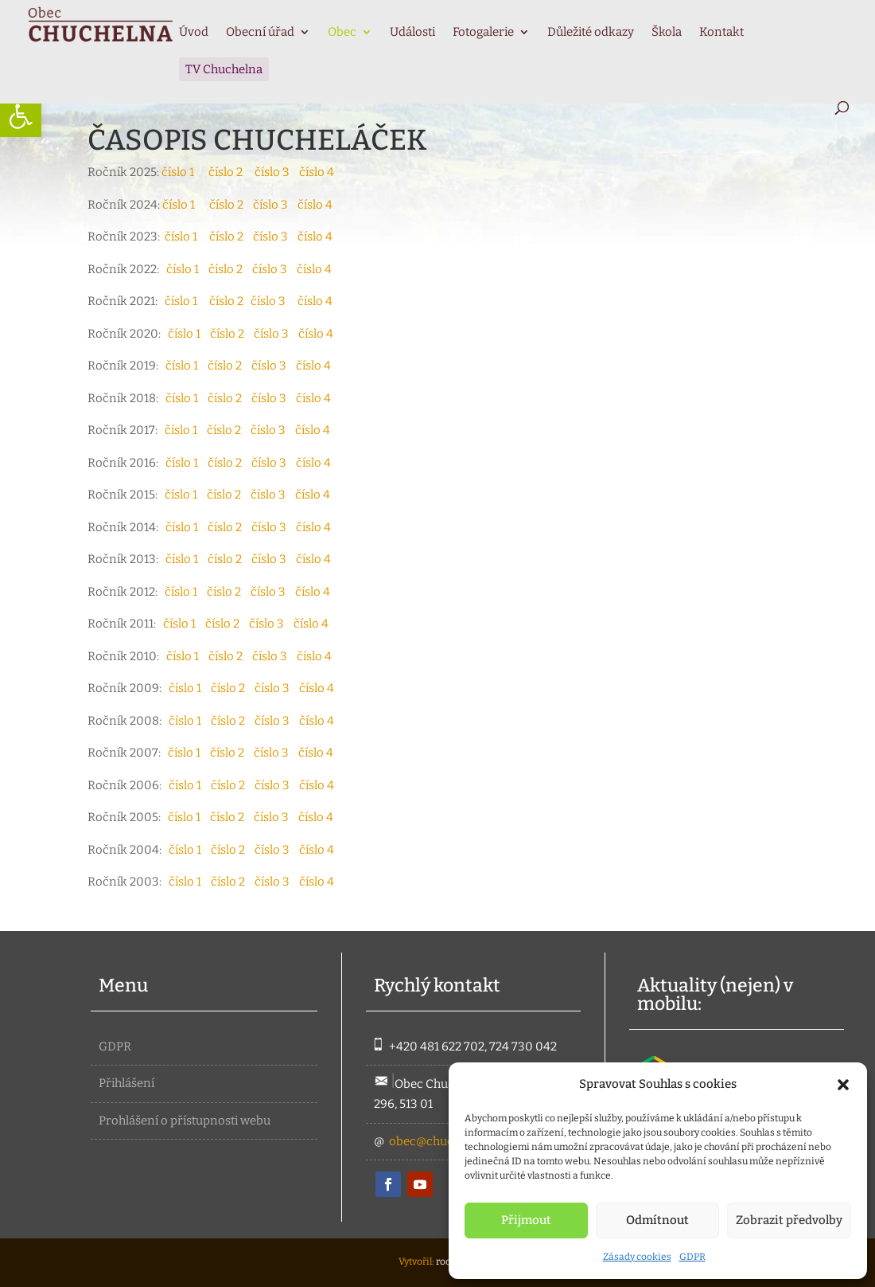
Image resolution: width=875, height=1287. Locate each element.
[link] (20, 116)
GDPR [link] (692, 1256)
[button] (843, 1085)
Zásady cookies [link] (637, 1256)
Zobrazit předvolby (789, 1220)
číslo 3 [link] (277, 172)
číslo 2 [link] (231, 172)
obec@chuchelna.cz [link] (444, 1141)
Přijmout (526, 1220)
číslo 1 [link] (177, 172)
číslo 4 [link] (316, 172)
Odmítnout (657, 1220)
